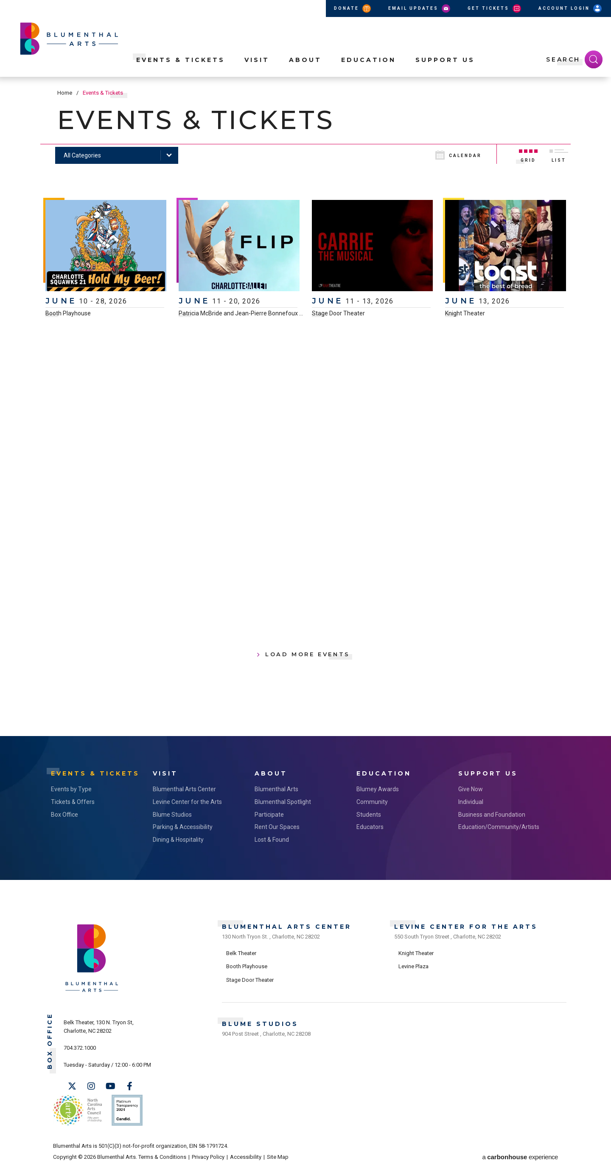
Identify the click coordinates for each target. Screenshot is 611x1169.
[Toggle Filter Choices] (116, 155)
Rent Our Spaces (277, 826)
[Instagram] (91, 1086)
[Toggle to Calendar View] (465, 154)
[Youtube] (110, 1086)
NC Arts (77, 1110)
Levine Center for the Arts (187, 801)
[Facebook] (129, 1086)
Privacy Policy (208, 1157)
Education (368, 60)
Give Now (470, 789)
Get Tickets (495, 8)
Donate (353, 8)
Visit (256, 60)
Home (64, 93)
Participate (269, 814)
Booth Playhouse (68, 313)
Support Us (445, 60)
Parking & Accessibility (183, 826)
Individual (470, 801)
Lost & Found (272, 839)
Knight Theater (465, 313)
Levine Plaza (413, 966)
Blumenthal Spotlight (283, 801)
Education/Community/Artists (498, 826)
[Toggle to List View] (559, 154)
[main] (305, 406)
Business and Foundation (491, 814)
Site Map (278, 1157)
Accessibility (245, 1157)
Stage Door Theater (338, 313)
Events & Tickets (180, 60)
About (305, 60)
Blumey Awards (377, 789)
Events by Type (71, 789)
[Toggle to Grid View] (528, 154)
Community (372, 801)
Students (368, 814)
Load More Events (307, 654)
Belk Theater (241, 953)
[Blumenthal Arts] (92, 991)
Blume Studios (172, 814)
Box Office (64, 814)
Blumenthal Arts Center (184, 789)
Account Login (570, 8)
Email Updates (419, 8)
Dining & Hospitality (178, 839)
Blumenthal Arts (276, 789)
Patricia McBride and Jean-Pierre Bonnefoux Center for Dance (262, 313)
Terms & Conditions (162, 1157)
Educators (370, 826)
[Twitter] (72, 1086)
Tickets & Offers (73, 801)
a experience (520, 1157)
